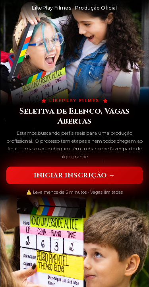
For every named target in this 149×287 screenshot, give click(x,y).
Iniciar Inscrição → (74, 175)
